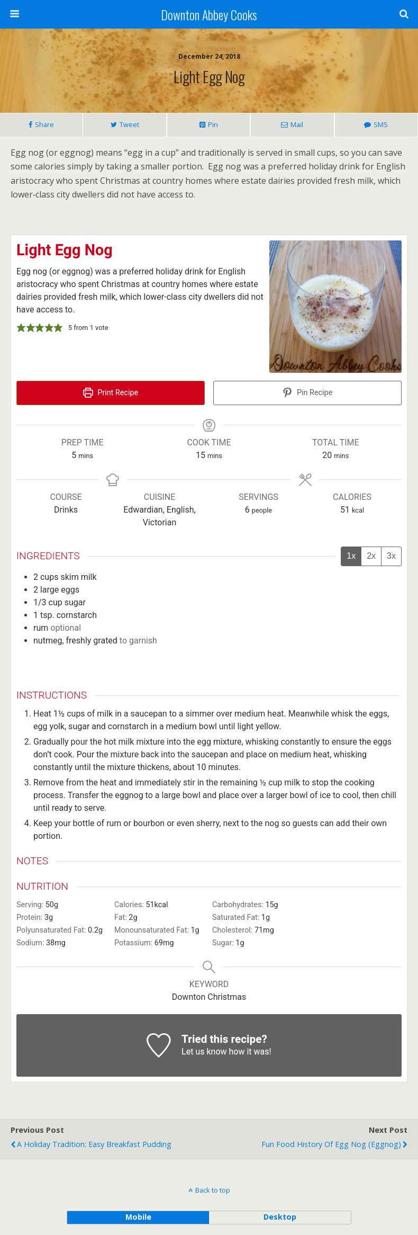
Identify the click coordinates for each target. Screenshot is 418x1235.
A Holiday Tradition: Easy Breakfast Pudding (94, 1144)
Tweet (129, 124)
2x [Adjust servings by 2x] (371, 555)
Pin (213, 124)
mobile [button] (138, 1217)
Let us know (203, 1051)
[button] (21, 327)
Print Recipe (110, 392)
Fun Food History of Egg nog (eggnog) (331, 1144)
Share (44, 124)
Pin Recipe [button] (308, 392)
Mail (296, 124)
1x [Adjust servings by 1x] (351, 555)
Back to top (212, 1190)
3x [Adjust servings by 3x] (391, 555)
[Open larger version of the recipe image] (335, 306)
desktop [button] (279, 1217)
